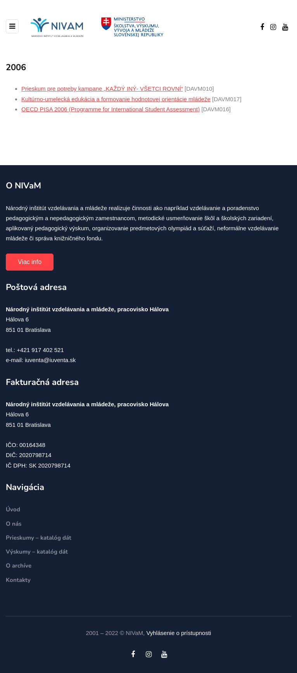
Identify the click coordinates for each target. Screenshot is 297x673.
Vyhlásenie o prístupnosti (178, 633)
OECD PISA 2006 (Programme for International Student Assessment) (110, 109)
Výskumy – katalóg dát (37, 552)
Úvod (13, 509)
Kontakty (18, 580)
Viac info (29, 262)
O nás (13, 524)
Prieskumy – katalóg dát (38, 538)
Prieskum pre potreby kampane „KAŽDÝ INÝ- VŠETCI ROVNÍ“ (102, 88)
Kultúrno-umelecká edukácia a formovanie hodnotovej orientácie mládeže (116, 99)
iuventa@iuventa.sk (50, 360)
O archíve (18, 565)
